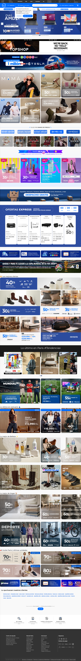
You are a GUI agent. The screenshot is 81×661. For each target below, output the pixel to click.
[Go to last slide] (5, 363)
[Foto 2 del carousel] (36, 35)
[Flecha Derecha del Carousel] (79, 24)
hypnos (73, 596)
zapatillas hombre (69, 594)
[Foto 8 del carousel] (46, 35)
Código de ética (65, 659)
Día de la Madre (29, 644)
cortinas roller (53, 596)
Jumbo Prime (3, 1)
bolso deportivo (7, 596)
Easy (42, 640)
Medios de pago (9, 644)
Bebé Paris (28, 648)
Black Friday (29, 640)
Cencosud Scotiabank (51, 1)
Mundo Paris (68, 1)
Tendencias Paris (30, 650)
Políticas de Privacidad (56, 659)
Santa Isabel (44, 641)
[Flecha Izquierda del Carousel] (2, 24)
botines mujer (6, 594)
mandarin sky (30, 596)
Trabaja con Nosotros (45, 651)
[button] (24, 5)
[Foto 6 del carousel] (43, 35)
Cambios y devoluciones (11, 643)
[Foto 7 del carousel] (44, 35)
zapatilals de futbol (16, 596)
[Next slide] (76, 363)
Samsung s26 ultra (29, 594)
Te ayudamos (76, 1)
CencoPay (43, 648)
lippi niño (9, 598)
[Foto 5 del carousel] (41, 35)
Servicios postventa (10, 640)
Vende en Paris (29, 637)
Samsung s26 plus (39, 594)
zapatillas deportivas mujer (64, 596)
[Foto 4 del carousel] (39, 35)
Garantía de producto (10, 641)
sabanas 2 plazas (45, 596)
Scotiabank (43, 644)
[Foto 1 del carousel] (35, 35)
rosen (4, 598)
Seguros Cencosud (45, 645)
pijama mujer (61, 594)
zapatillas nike (37, 596)
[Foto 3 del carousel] (38, 35)
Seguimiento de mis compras (12, 637)
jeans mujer (22, 594)
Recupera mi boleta (10, 639)
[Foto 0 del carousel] (33, 35)
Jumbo (42, 639)
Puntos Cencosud (11, 1)
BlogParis (28, 651)
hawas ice (55, 594)
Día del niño (29, 645)
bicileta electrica (48, 594)
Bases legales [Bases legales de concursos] (73, 659)
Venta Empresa (44, 650)
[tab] (39, 375)
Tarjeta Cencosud (45, 643)
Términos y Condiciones (27, 659)
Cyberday (28, 643)
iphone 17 (23, 596)
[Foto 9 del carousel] (48, 35)
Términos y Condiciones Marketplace (41, 659)
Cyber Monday (29, 641)
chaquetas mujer (14, 594)
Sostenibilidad (29, 639)
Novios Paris (60, 1)
